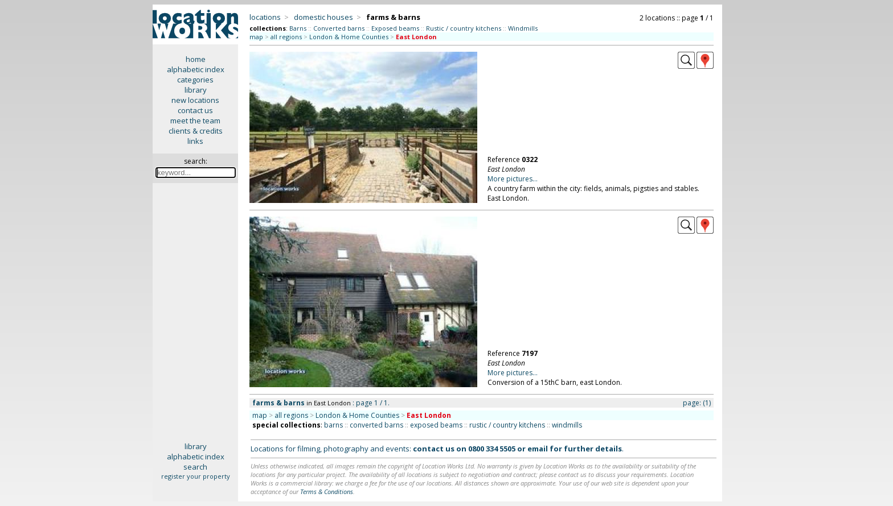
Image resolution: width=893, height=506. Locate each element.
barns (333, 425)
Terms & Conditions (326, 491)
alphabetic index (195, 69)
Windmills (523, 28)
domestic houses (323, 17)
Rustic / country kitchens (463, 28)
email (537, 448)
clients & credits (196, 131)
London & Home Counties (348, 36)
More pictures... (513, 179)
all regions (286, 36)
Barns (297, 28)
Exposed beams (395, 28)
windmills (567, 425)
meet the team (195, 120)
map (256, 36)
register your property (195, 476)
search (195, 467)
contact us (195, 110)
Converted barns (338, 28)
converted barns (376, 425)
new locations (195, 100)
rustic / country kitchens (507, 425)
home (196, 59)
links (195, 141)
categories (195, 79)
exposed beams (436, 425)
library (196, 90)
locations (265, 17)
